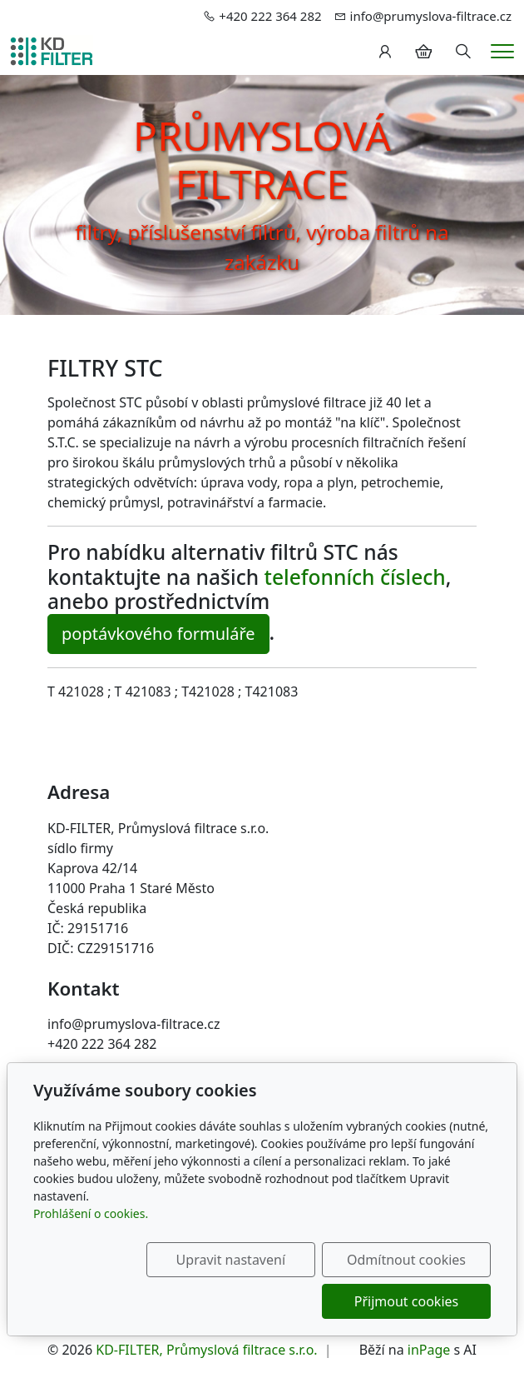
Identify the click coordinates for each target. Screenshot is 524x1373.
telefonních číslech (355, 577)
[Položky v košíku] (423, 51)
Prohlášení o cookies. (90, 1213)
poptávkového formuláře (158, 633)
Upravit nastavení (244, 1260)
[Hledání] (463, 52)
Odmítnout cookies (411, 1260)
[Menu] (502, 51)
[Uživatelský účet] (385, 51)
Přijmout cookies (410, 1301)
